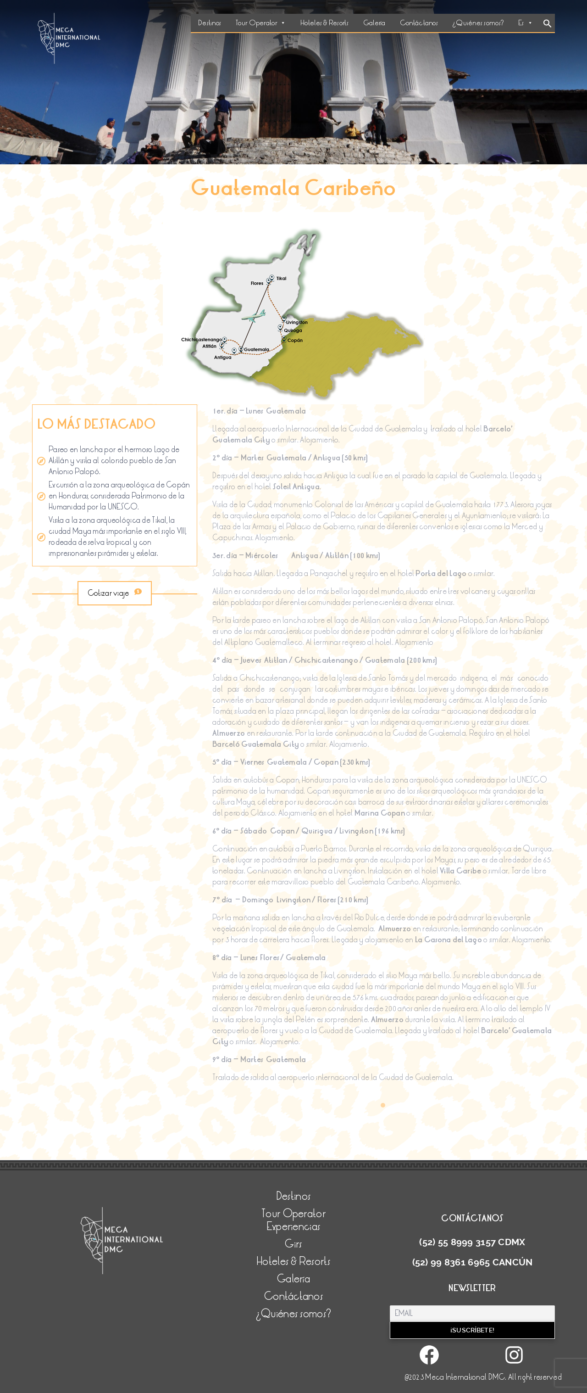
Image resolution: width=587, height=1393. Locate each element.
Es (525, 23)
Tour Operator (261, 23)
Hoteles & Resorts (324, 23)
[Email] (472, 1313)
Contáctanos (419, 23)
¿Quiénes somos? (478, 23)
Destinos (209, 23)
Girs (293, 1244)
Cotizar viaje (115, 593)
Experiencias (293, 1227)
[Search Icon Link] (547, 24)
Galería (374, 23)
